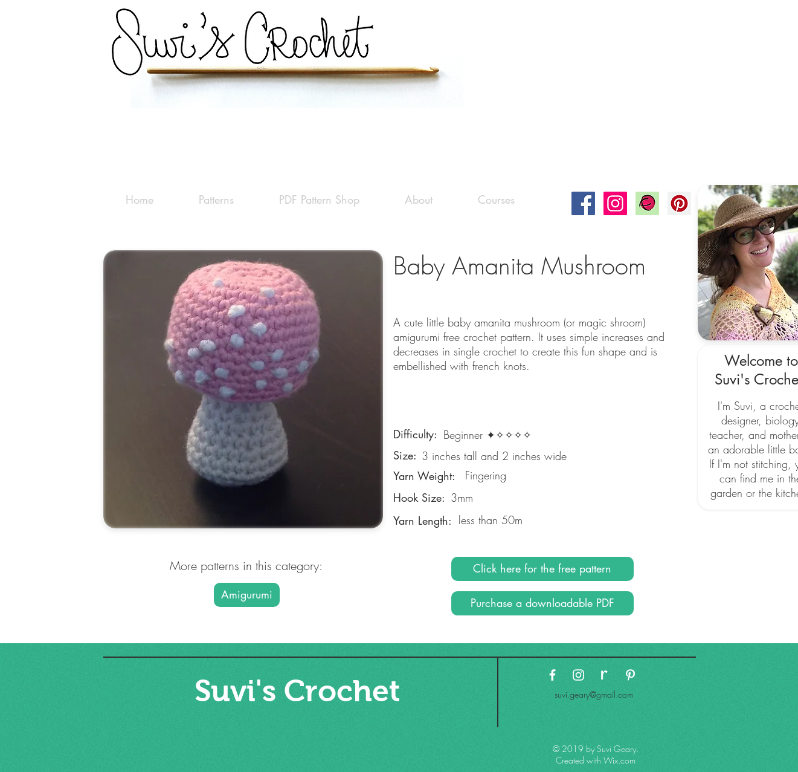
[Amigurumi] (247, 595)
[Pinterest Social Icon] (679, 203)
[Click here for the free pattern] (542, 569)
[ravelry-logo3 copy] (604, 675)
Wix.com (619, 760)
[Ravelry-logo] (647, 203)
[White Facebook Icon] (552, 675)
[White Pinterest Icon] (630, 675)
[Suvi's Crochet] (297, 690)
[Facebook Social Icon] (583, 203)
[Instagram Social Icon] (615, 203)
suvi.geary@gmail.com (594, 694)
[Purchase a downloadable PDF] (542, 603)
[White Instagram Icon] (578, 675)
